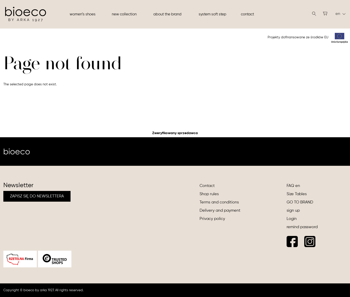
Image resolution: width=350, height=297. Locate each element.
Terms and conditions (219, 202)
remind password (302, 227)
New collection (124, 14)
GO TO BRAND (300, 202)
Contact (247, 14)
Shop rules (209, 194)
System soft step (212, 14)
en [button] (340, 14)
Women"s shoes (83, 14)
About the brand (167, 14)
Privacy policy (212, 219)
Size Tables (297, 194)
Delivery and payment (220, 211)
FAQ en (293, 186)
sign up (293, 211)
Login (292, 219)
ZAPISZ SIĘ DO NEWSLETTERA (37, 196)
